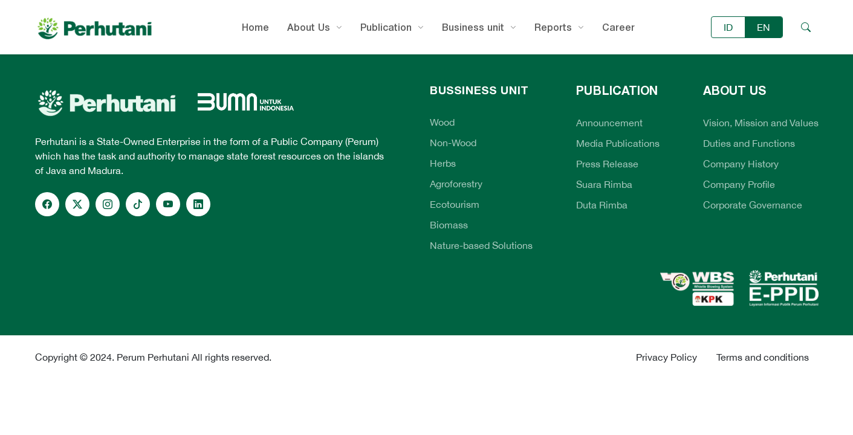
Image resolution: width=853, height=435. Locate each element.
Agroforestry (456, 183)
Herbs (443, 163)
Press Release (607, 163)
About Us (308, 27)
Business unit (473, 27)
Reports (553, 27)
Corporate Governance (752, 204)
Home (255, 27)
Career (618, 27)
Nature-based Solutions (481, 245)
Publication (386, 27)
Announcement (609, 122)
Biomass (449, 224)
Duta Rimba (602, 204)
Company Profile (739, 184)
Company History (741, 163)
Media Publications (618, 143)
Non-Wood (453, 142)
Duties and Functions (749, 143)
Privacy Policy (666, 357)
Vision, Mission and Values (761, 122)
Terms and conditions (762, 357)
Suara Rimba (604, 184)
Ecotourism (454, 204)
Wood (442, 122)
